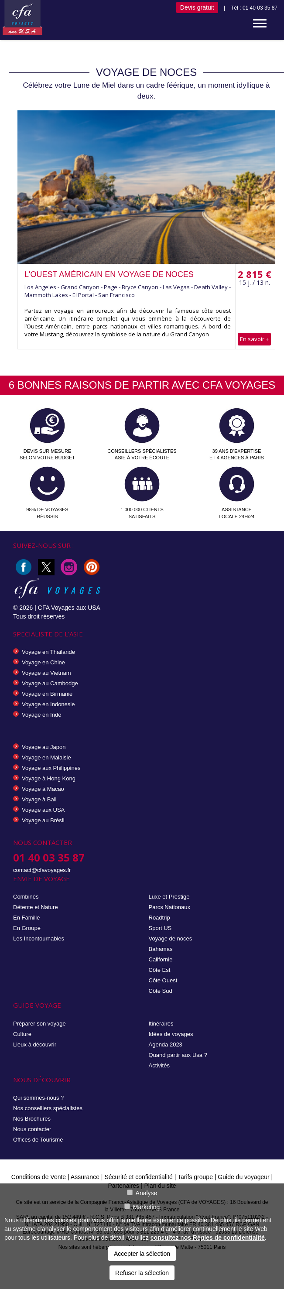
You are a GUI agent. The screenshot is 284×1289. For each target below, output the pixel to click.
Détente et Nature (35, 907)
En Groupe (27, 928)
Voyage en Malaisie (46, 757)
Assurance (86, 1176)
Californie (161, 959)
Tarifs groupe (195, 1176)
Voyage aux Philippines (51, 768)
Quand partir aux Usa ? (178, 1055)
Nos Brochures (32, 1118)
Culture (22, 1034)
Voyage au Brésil (43, 820)
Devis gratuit (197, 7)
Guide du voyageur (243, 1176)
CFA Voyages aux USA (69, 607)
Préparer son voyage (39, 1023)
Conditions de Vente (38, 1176)
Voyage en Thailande (48, 652)
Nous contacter (32, 1129)
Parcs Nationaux (169, 907)
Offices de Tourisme (38, 1139)
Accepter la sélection (142, 1253)
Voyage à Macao (43, 789)
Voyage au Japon (43, 747)
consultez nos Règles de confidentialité (208, 1237)
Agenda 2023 (165, 1044)
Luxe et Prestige (169, 896)
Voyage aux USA (43, 810)
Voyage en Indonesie (48, 704)
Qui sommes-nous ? (38, 1097)
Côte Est (160, 970)
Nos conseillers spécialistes (47, 1108)
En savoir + (254, 339)
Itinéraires (161, 1023)
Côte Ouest (163, 980)
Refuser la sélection (142, 1272)
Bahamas (161, 949)
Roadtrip (159, 917)
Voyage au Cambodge (50, 683)
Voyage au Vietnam (46, 673)
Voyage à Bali (39, 799)
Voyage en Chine (43, 662)
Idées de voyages (171, 1034)
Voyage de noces (170, 938)
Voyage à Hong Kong (48, 778)
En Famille (26, 917)
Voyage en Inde (41, 714)
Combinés (26, 896)
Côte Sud (160, 991)
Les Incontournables (38, 938)
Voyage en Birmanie (47, 694)
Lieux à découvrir (34, 1044)
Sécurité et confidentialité (138, 1176)
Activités (159, 1065)
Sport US (160, 928)
